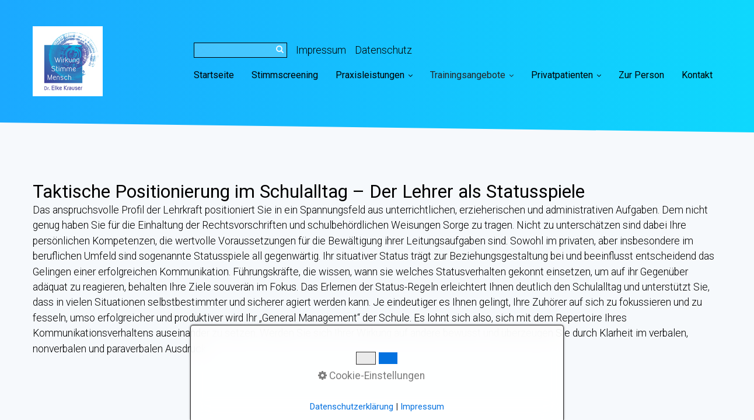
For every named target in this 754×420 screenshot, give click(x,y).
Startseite (214, 74)
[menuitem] (218, 75)
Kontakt (697, 74)
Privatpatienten (566, 74)
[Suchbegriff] (240, 50)
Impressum (321, 50)
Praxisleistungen (374, 74)
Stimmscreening (285, 74)
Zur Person (641, 74)
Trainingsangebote (472, 74)
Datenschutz (383, 50)
